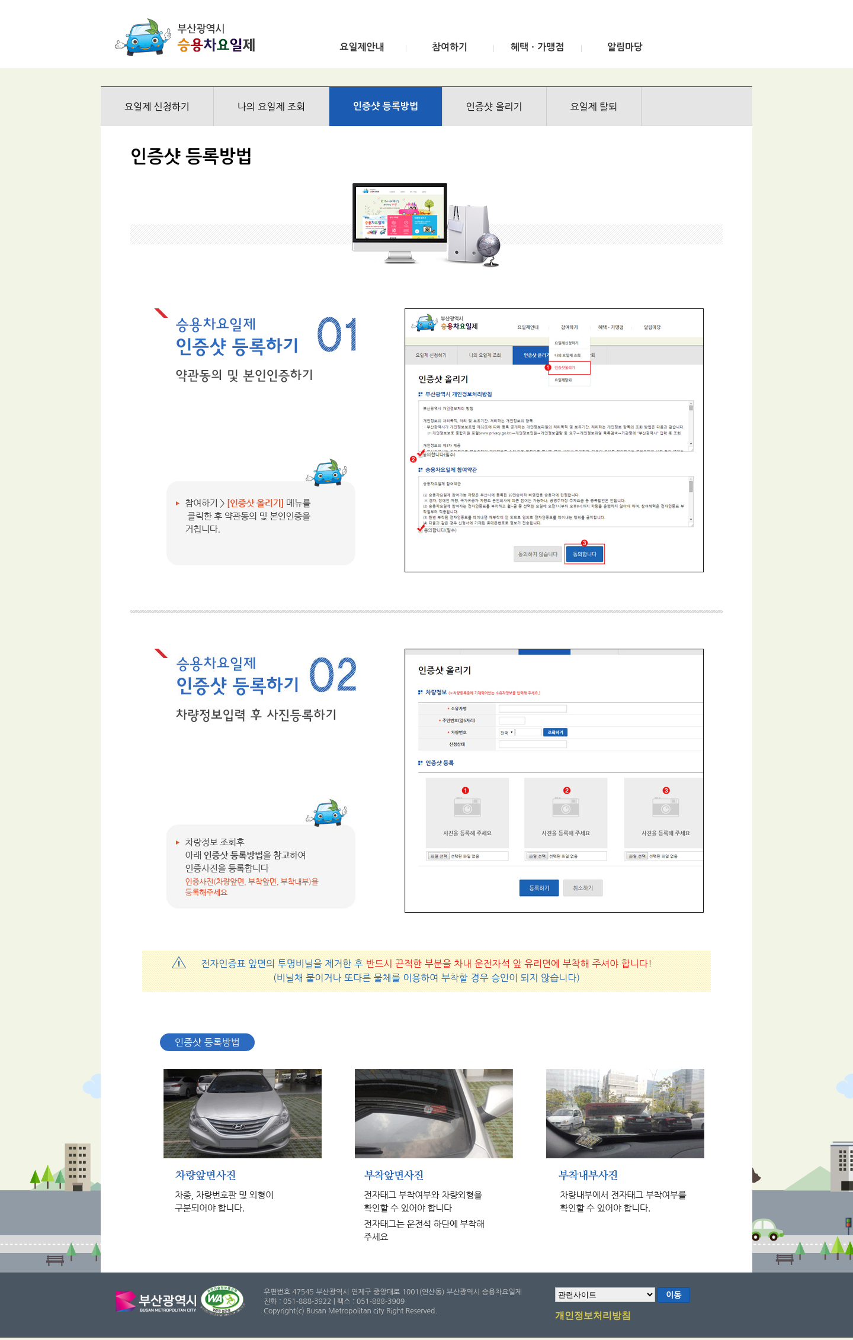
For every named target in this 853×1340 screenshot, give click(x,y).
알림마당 (625, 47)
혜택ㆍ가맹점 (537, 47)
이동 (673, 1295)
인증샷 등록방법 (385, 106)
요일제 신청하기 (157, 106)
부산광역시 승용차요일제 (189, 37)
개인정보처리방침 (593, 1316)
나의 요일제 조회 (271, 106)
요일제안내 (361, 47)
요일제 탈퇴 (594, 106)
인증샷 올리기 (494, 106)
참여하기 (449, 47)
